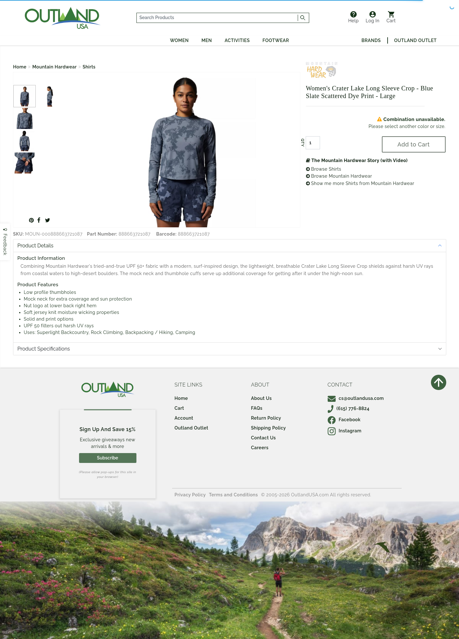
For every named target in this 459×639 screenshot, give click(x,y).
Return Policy (266, 418)
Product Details (36, 246)
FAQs (257, 408)
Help (353, 17)
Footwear (276, 40)
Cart (391, 17)
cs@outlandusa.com (356, 398)
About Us (261, 398)
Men (206, 40)
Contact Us (263, 437)
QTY (302, 142)
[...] (217, 18)
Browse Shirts (323, 169)
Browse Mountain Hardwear (339, 176)
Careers (260, 447)
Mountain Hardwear (55, 66)
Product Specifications (44, 349)
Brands (371, 40)
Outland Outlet (415, 40)
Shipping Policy (268, 427)
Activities (237, 40)
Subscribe (107, 457)
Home (19, 66)
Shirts (89, 66)
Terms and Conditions (233, 494)
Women (179, 40)
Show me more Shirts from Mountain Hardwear (360, 183)
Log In (372, 17)
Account (184, 418)
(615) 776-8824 (349, 408)
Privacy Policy (190, 494)
